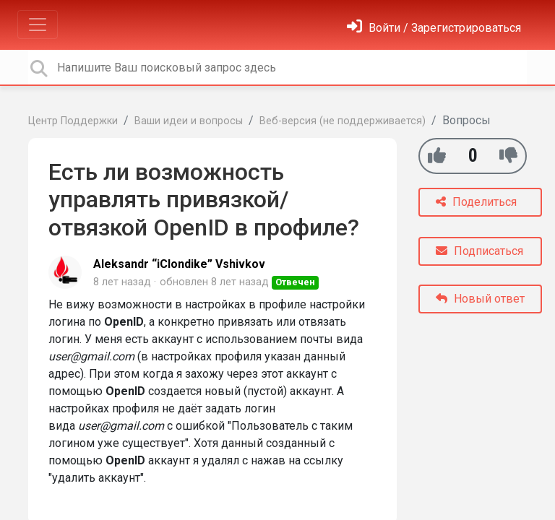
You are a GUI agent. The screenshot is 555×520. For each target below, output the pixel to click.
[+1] (437, 155)
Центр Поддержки (73, 121)
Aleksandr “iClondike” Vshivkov (179, 264)
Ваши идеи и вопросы (188, 121)
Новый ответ (480, 299)
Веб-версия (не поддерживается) (342, 121)
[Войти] (434, 28)
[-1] (508, 155)
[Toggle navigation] (37, 24)
